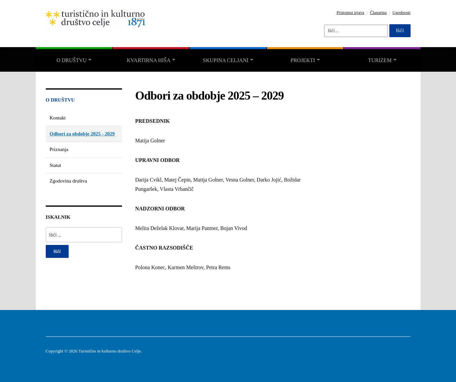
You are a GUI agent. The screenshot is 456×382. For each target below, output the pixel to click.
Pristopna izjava (350, 12)
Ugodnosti (401, 12)
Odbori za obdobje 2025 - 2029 (82, 133)
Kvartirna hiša (148, 60)
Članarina (378, 12)
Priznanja (59, 149)
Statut (55, 165)
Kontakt (58, 117)
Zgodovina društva (68, 181)
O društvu (71, 60)
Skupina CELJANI (225, 60)
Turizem (380, 60)
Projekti (303, 60)
